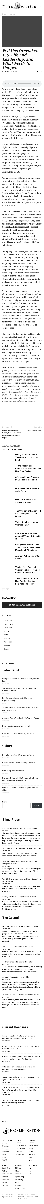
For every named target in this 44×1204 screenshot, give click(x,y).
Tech (30, 1160)
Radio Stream (7, 1174)
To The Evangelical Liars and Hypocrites (17, 962)
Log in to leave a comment (22, 605)
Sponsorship (19, 1177)
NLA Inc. (18, 1168)
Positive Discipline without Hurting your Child (18, 763)
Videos (6, 631)
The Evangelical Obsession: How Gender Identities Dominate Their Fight (27, 581)
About (17, 1171)
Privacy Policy (20, 1188)
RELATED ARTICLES (11, 446)
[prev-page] (3, 589)
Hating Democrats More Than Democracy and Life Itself (26, 457)
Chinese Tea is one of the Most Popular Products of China (21, 789)
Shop (17, 1182)
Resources (8, 642)
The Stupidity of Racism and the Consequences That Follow (28, 513)
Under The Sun (20, 1146)
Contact (18, 1174)
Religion (31, 1157)
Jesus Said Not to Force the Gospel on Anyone (20, 926)
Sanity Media (8, 621)
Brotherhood (13, 14)
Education (32, 1143)
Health (31, 1151)
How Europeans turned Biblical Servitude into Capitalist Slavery (18, 699)
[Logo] (21, 6)
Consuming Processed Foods (13, 771)
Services (7, 645)
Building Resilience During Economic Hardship (19, 896)
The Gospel (8, 628)
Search (5, 802)
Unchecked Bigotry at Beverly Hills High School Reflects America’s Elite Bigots (11, 434)
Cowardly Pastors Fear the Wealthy (15, 977)
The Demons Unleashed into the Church (17, 946)
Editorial (18, 1143)
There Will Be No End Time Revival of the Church (20, 995)
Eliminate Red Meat (34, 430)
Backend (7, 649)
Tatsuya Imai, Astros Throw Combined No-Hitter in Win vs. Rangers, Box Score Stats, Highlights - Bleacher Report (21, 1090)
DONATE (31, 401)
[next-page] (7, 589)
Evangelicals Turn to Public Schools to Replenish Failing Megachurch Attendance (27, 547)
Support (18, 1185)
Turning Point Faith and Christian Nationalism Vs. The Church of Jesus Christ (28, 570)
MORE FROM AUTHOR (12, 449)
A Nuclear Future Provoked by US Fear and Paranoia (21, 718)
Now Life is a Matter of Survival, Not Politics (18, 734)
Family (31, 1148)
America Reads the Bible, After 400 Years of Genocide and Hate (28, 536)
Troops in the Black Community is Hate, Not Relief (21, 848)
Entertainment (33, 1146)
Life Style (32, 1154)
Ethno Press (8, 624)
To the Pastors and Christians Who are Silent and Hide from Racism (28, 468)
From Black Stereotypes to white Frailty (16, 726)
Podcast (7, 638)
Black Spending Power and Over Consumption (19, 828)
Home (4, 14)
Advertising (19, 1180)
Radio (6, 635)
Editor (6, 71)
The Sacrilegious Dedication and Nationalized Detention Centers (19, 689)
